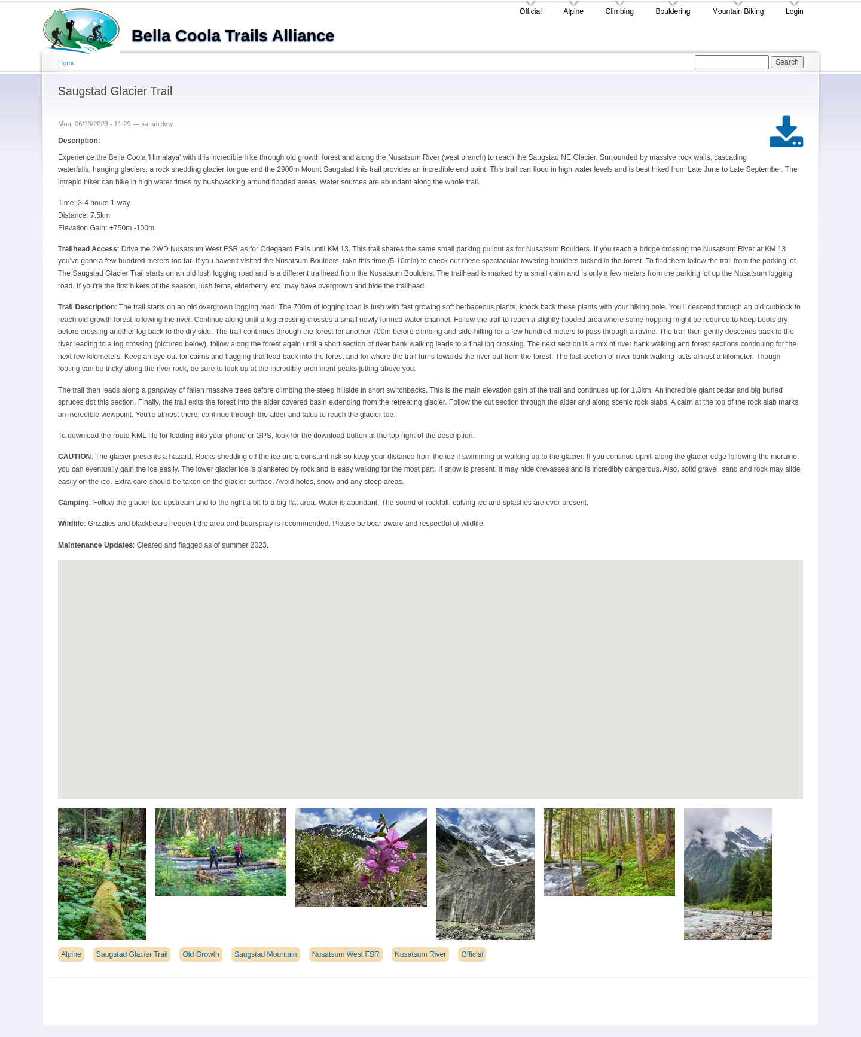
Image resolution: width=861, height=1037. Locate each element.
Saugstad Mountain (265, 954)
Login (795, 11)
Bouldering (672, 11)
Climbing (620, 11)
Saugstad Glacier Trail (132, 954)
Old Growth (200, 954)
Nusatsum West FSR (346, 954)
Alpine (573, 11)
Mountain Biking (738, 11)
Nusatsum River (420, 954)
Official (531, 11)
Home (67, 62)
